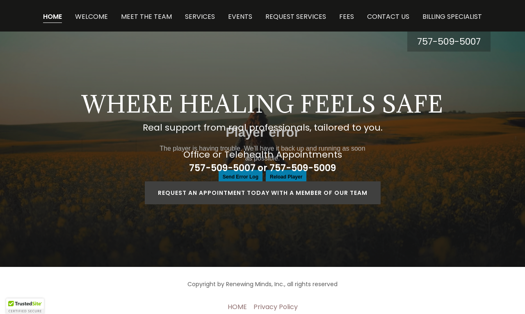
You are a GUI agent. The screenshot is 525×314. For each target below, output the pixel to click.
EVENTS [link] (240, 16)
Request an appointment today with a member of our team (263, 193)
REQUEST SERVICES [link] (295, 16)
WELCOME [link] (91, 16)
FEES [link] (346, 16)
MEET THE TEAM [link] (146, 16)
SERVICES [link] (200, 16)
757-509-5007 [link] (449, 41)
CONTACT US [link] (388, 16)
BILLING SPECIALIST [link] (452, 16)
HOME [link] (52, 16)
